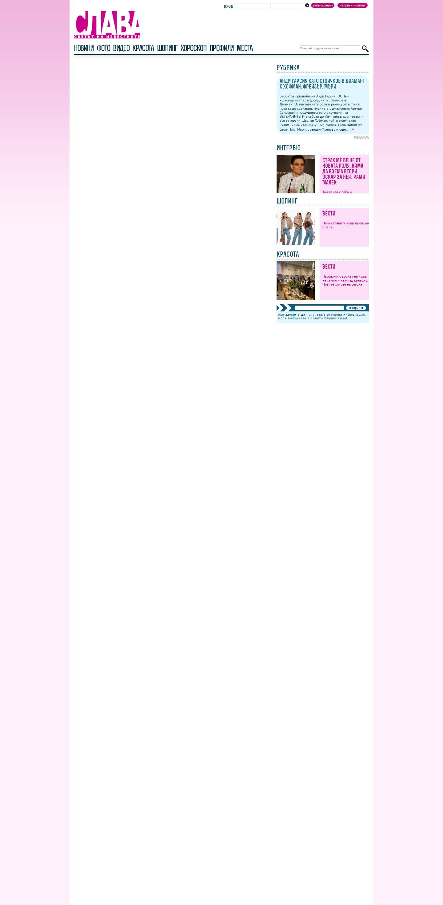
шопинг (167, 48)
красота (143, 48)
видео (121, 48)
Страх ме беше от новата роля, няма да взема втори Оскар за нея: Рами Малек (343, 171)
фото (103, 48)
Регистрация (323, 5)
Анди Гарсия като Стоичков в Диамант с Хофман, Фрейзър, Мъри (322, 83)
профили (221, 48)
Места (245, 48)
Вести (328, 213)
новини (84, 48)
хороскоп (193, 48)
